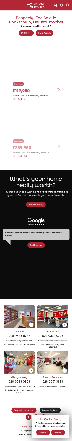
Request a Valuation (24, 410)
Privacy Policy (27, 427)
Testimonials (38, 245)
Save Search (44, 33)
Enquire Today (34, 204)
